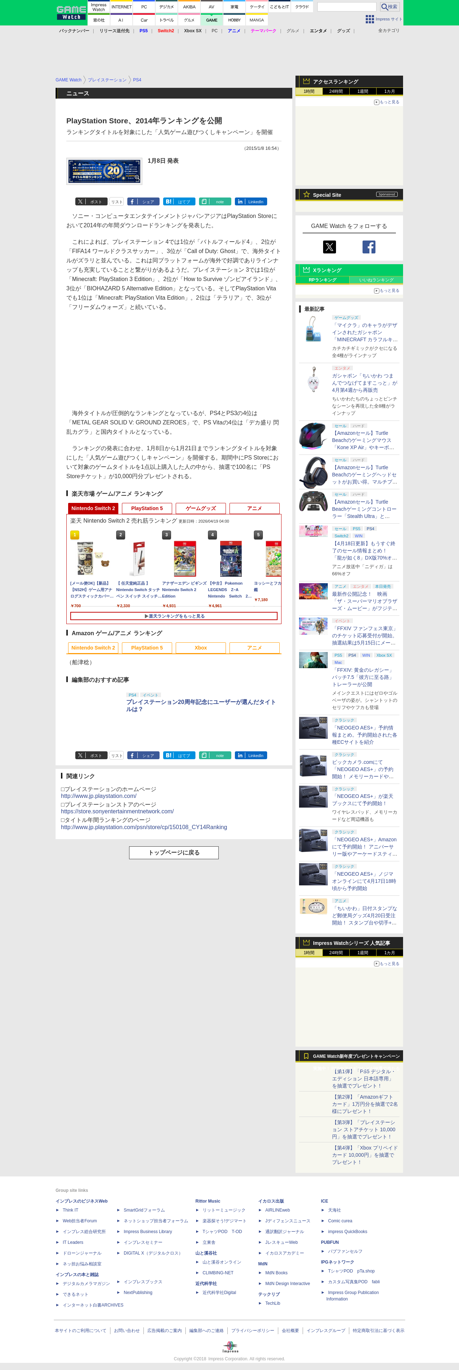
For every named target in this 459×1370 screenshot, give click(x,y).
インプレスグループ (326, 1330)
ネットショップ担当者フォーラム (156, 1220)
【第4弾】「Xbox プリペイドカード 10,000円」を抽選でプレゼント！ (365, 1155)
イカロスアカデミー (284, 1253)
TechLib (272, 1303)
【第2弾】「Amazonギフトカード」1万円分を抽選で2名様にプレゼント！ (365, 1104)
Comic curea (340, 1220)
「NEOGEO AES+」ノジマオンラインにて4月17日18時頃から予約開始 (364, 881)
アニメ (254, 508)
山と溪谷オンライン (222, 1262)
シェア (148, 202)
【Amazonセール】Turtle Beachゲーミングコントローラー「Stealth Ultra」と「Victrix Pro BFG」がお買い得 (364, 516)
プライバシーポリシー (252, 1330)
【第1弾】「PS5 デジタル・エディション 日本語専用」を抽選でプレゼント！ (364, 1079)
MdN (263, 1263)
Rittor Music (207, 1201)
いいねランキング (376, 279)
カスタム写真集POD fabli (354, 1281)
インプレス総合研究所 (84, 1231)
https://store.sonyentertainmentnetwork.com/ (117, 811)
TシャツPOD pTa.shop (351, 1271)
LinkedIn (256, 202)
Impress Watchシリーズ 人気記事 (351, 943)
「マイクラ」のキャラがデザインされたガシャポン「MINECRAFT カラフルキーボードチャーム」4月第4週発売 (365, 339)
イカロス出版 (271, 1201)
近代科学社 (206, 1283)
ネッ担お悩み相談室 (82, 1263)
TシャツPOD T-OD (222, 1231)
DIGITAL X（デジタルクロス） (153, 1253)
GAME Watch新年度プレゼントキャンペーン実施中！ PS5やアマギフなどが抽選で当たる (356, 1058)
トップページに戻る (174, 853)
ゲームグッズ (201, 508)
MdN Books (276, 1272)
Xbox (201, 648)
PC (215, 30)
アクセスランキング (335, 82)
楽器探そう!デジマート (225, 1220)
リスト (117, 202)
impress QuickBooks (347, 1231)
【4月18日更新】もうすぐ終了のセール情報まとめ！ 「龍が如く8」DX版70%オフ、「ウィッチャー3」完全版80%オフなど (364, 558)
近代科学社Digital (219, 1292)
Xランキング (327, 270)
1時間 (309, 91)
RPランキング (322, 279)
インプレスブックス (143, 1281)
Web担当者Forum (80, 1220)
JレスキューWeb (281, 1242)
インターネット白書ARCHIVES (93, 1305)
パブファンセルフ (345, 1251)
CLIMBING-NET (218, 1272)
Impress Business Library (148, 1231)
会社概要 (290, 1330)
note (220, 202)
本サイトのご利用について (81, 1330)
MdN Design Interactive (287, 1283)
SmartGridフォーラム (144, 1210)
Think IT (70, 1210)
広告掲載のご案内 (164, 1330)
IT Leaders (73, 1242)
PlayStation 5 (147, 508)
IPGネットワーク (337, 1262)
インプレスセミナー (143, 1242)
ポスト (96, 202)
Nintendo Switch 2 (93, 508)
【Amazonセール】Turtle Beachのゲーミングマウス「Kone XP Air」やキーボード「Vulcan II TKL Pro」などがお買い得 (364, 447)
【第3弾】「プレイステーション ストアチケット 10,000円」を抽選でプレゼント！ (364, 1129)
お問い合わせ (127, 1330)
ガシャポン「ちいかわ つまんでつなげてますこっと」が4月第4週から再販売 (364, 383)
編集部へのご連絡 (206, 1330)
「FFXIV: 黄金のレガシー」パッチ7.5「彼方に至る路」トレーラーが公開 (363, 677)
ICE (324, 1201)
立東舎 (209, 1242)
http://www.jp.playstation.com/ (99, 796)
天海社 (334, 1210)
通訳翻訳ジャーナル (284, 1231)
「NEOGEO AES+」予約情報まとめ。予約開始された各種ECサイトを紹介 (364, 735)
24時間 (335, 91)
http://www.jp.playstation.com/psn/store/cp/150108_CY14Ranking (144, 827)
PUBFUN (330, 1242)
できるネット (76, 1294)
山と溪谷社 (206, 1253)
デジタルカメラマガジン (86, 1283)
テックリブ (269, 1294)
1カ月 (390, 91)
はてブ (184, 202)
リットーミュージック (224, 1210)
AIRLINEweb (277, 1210)
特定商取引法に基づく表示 (378, 1330)
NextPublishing (138, 1292)
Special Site (327, 195)
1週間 (363, 91)
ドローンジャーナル (82, 1253)
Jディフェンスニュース (288, 1220)
